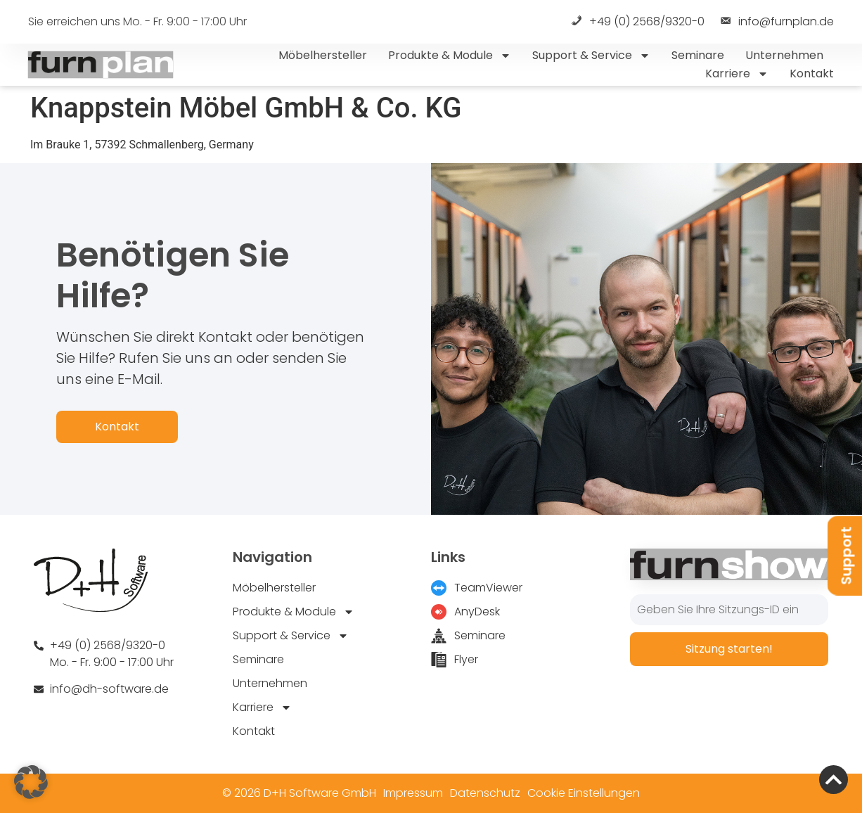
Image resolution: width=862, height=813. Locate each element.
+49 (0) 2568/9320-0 (637, 22)
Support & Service (591, 55)
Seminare (697, 55)
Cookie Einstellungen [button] (583, 793)
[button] (31, 782)
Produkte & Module (449, 55)
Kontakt (812, 73)
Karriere (736, 74)
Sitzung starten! (729, 649)
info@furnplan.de (776, 22)
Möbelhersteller (322, 55)
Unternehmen (784, 55)
